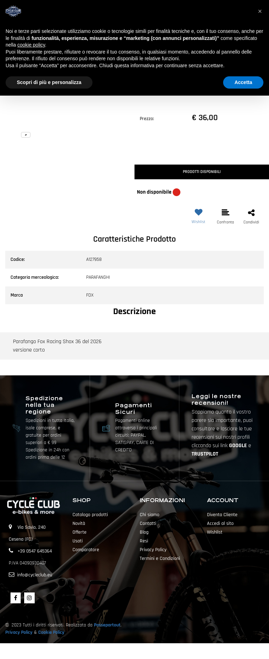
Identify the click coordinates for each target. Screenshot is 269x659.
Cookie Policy (51, 632)
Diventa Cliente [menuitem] (222, 515)
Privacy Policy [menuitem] (153, 550)
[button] (67, 96)
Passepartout (107, 625)
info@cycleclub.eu (34, 575)
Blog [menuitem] (144, 532)
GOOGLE (238, 445)
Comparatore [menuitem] (86, 550)
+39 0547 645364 (35, 551)
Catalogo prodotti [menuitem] (90, 515)
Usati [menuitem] (78, 541)
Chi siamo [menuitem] (149, 515)
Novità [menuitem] (79, 523)
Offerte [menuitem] (80, 532)
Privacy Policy (19, 632)
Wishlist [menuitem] (214, 532)
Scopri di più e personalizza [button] (49, 82)
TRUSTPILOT (205, 454)
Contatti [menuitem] (148, 523)
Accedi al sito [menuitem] (220, 523)
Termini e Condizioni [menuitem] (160, 558)
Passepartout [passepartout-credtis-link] (146, 651)
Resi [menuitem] (144, 541)
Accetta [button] (243, 82)
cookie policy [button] (31, 45)
